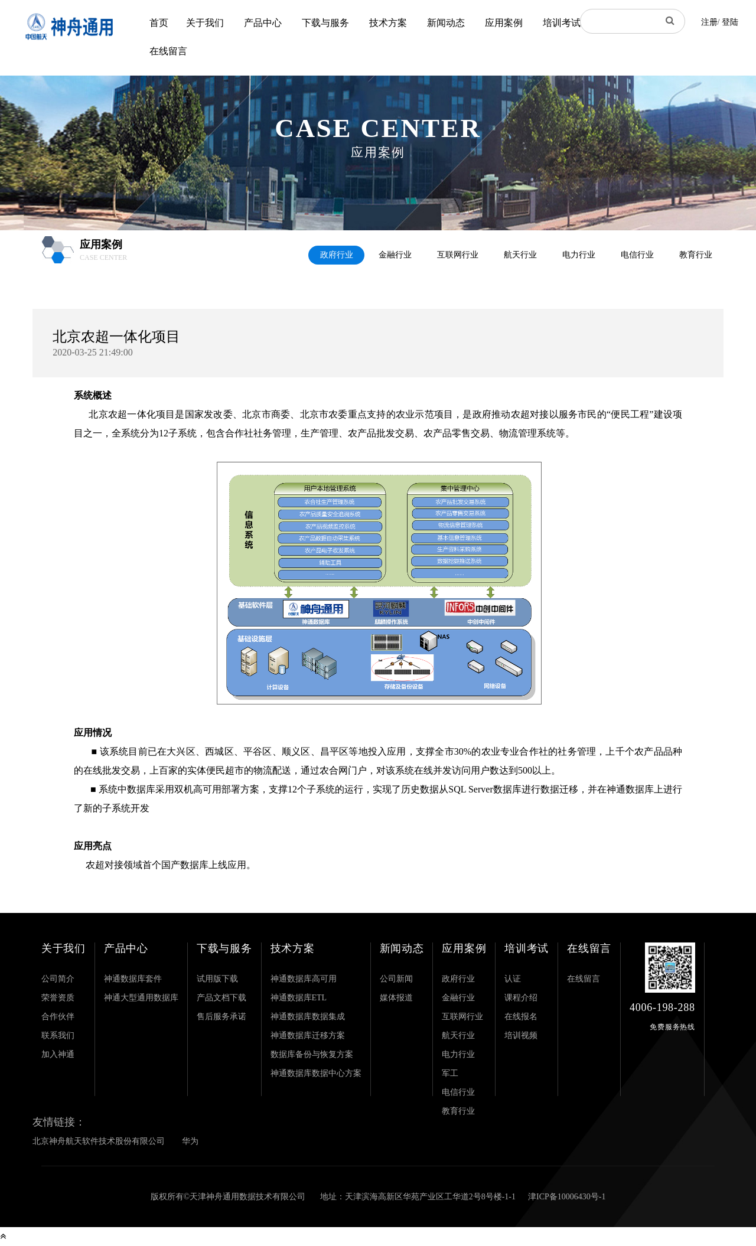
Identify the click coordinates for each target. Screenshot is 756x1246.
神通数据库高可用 (304, 978)
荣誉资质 (57, 997)
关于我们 (205, 23)
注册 (709, 22)
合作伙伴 (57, 1016)
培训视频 (520, 1035)
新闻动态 (446, 23)
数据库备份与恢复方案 (312, 1054)
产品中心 (263, 23)
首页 (158, 23)
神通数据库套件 (133, 978)
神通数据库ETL (299, 997)
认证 (512, 978)
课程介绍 (520, 997)
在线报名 (520, 1016)
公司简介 (57, 978)
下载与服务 (325, 23)
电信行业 (637, 254)
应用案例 (504, 23)
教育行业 (695, 254)
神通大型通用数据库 (141, 997)
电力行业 (578, 254)
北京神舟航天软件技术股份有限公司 (98, 1141)
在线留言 (168, 51)
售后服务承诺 (221, 1016)
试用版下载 (217, 978)
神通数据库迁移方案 (308, 1035)
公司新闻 (396, 978)
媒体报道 (396, 997)
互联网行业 (457, 254)
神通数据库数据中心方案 (316, 1073)
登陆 (730, 22)
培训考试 (562, 23)
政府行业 (336, 254)
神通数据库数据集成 (308, 1016)
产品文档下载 (221, 997)
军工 (450, 1073)
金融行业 (395, 254)
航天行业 (520, 254)
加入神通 (57, 1054)
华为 (190, 1141)
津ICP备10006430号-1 (566, 1196)
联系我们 (57, 1035)
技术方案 (388, 23)
